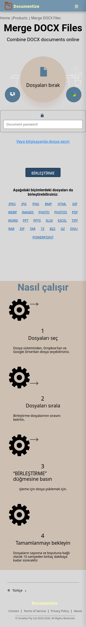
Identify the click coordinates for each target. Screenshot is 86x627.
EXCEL (62, 220)
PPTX (37, 220)
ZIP (22, 229)
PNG (35, 204)
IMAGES (28, 212)
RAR (11, 229)
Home (5, 18)
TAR (32, 229)
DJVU (74, 229)
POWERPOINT (43, 237)
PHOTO (44, 212)
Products (20, 18)
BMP (48, 204)
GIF (74, 204)
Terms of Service (35, 611)
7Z (42, 229)
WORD (13, 220)
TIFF (75, 220)
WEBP (12, 212)
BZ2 (52, 229)
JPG (23, 204)
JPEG (12, 204)
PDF (75, 212)
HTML (62, 204)
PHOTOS (60, 212)
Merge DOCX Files (46, 18)
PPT (25, 220)
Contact (13, 611)
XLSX (49, 220)
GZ (63, 229)
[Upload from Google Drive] (73, 94)
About (78, 611)
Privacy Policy (60, 611)
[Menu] (76, 6)
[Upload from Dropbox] (12, 94)
